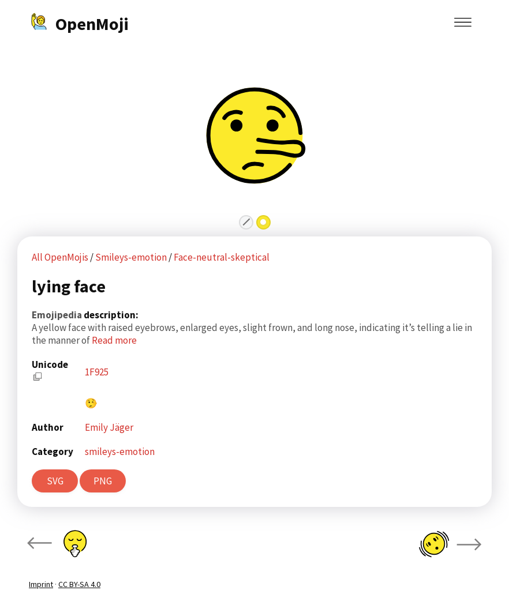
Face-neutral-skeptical (222, 257)
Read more (114, 340)
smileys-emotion (120, 451)
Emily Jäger (109, 427)
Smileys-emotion (132, 257)
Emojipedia (58, 315)
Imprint (41, 584)
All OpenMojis (60, 257)
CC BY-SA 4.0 (79, 584)
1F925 (96, 372)
